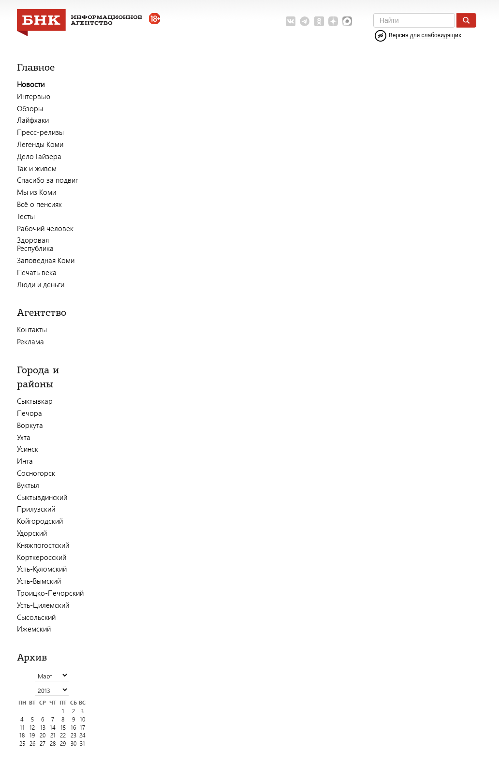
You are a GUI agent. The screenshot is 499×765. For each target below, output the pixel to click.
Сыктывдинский (42, 497)
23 (73, 735)
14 (53, 727)
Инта (25, 461)
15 (63, 727)
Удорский (32, 533)
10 (82, 719)
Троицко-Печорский (50, 593)
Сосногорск (36, 473)
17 (82, 727)
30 (73, 743)
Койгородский (40, 521)
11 (22, 727)
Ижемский (34, 628)
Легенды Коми (40, 144)
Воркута (30, 425)
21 (53, 735)
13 (42, 727)
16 (73, 727)
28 (53, 743)
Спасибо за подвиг (47, 180)
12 (32, 727)
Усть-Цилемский (43, 605)
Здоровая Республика (35, 244)
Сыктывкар (35, 401)
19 (32, 735)
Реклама (30, 341)
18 (22, 735)
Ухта (23, 437)
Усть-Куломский (42, 569)
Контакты (32, 329)
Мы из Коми (36, 192)
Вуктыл (28, 485)
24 (82, 735)
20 (42, 735)
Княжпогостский (43, 545)
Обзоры (30, 108)
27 (42, 743)
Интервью (33, 96)
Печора (29, 413)
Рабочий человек (45, 228)
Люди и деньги (40, 284)
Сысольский (36, 617)
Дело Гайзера (39, 156)
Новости (30, 84)
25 (22, 743)
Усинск (27, 449)
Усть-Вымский (39, 581)
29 (63, 743)
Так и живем (37, 168)
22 (63, 735)
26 (32, 743)
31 (82, 743)
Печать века (37, 272)
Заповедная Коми (45, 260)
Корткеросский (41, 557)
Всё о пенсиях (39, 204)
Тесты (26, 216)
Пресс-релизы (40, 132)
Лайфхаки (33, 120)
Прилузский (36, 509)
